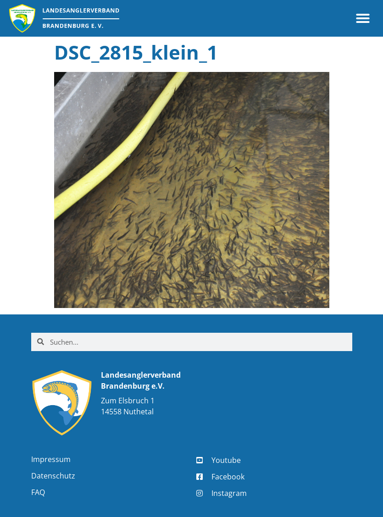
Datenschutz (53, 475)
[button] (363, 18)
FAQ (38, 492)
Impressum (51, 459)
